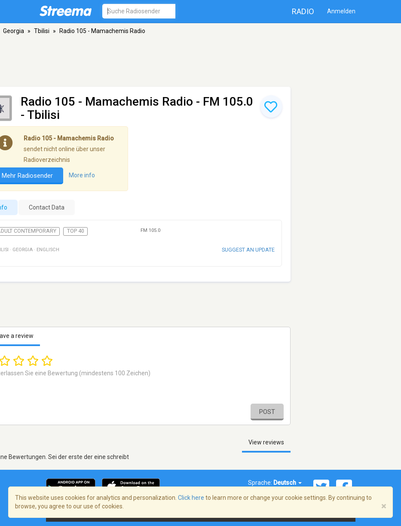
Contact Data (46, 207)
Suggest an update (248, 249)
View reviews (266, 442)
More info (82, 175)
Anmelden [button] (341, 11)
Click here (191, 497)
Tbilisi (41, 30)
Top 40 (75, 231)
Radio (303, 11)
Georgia (13, 30)
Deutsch (287, 482)
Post (267, 412)
